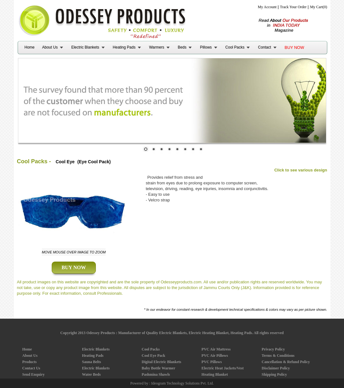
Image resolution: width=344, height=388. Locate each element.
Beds (182, 47)
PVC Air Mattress (215, 349)
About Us (50, 47)
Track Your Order (293, 7)
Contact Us (31, 368)
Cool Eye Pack (153, 355)
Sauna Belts (91, 362)
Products (29, 362)
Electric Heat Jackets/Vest (222, 368)
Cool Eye (65, 161)
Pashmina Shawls (156, 374)
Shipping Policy (274, 374)
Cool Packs (235, 47)
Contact (264, 47)
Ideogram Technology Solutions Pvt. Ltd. (182, 383)
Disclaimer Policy (276, 368)
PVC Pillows (211, 362)
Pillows (206, 47)
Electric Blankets (85, 47)
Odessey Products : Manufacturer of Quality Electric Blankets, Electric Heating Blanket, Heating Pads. (169, 333)
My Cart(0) (318, 7)
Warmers (156, 47)
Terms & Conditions (278, 355)
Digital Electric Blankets (161, 362)
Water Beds (91, 374)
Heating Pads (124, 47)
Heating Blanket (214, 374)
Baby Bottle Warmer (158, 368)
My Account (267, 7)
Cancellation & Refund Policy (286, 362)
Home (30, 47)
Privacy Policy (273, 349)
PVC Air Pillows (214, 355)
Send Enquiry (33, 374)
